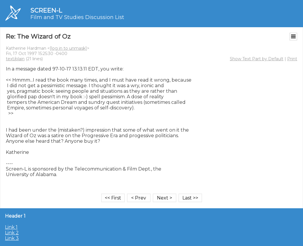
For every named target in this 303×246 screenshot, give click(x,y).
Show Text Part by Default (256, 58)
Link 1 (11, 227)
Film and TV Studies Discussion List (77, 17)
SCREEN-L (46, 10)
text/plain (15, 58)
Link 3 (12, 238)
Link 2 (12, 232)
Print (292, 58)
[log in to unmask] (68, 48)
